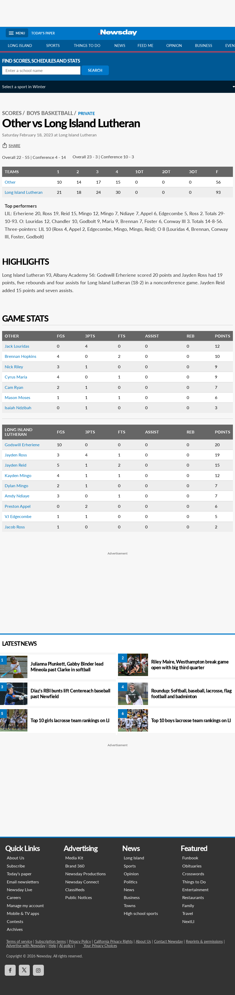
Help (52, 945)
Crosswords (193, 873)
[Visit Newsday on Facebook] (9, 970)
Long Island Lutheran (27, 192)
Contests (14, 921)
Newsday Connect (82, 881)
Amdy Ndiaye (20, 495)
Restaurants (193, 897)
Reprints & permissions (203, 941)
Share (15, 146)
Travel (188, 913)
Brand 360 (74, 865)
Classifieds (74, 889)
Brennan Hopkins (24, 356)
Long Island (20, 45)
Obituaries (192, 865)
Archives (14, 929)
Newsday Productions (85, 873)
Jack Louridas (20, 345)
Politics (130, 881)
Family (188, 905)
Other (13, 181)
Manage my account (24, 905)
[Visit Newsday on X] (23, 970)
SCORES (15, 113)
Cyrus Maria (19, 376)
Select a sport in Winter (27, 86)
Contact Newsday (168, 941)
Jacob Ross (18, 526)
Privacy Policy (79, 941)
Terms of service (19, 941)
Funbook (190, 857)
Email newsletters (22, 881)
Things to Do (194, 881)
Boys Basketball (53, 113)
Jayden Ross (19, 454)
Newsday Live (19, 889)
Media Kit (74, 857)
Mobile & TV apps (22, 913)
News (119, 45)
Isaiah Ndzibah (21, 407)
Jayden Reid (19, 464)
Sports (53, 45)
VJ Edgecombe (21, 516)
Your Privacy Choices (99, 945)
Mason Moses (21, 397)
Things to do (87, 45)
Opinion (174, 45)
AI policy (66, 945)
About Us (15, 857)
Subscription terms (50, 941)
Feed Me (145, 45)
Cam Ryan (17, 387)
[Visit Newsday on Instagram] (37, 970)
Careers (13, 897)
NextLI (189, 921)
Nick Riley (17, 366)
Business (203, 45)
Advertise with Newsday (25, 945)
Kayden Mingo (21, 475)
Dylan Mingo (20, 485)
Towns (130, 905)
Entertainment (196, 889)
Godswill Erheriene (25, 444)
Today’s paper (18, 873)
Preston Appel (21, 506)
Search (99, 70)
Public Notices (78, 897)
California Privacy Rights (112, 941)
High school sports (141, 913)
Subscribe (15, 865)
